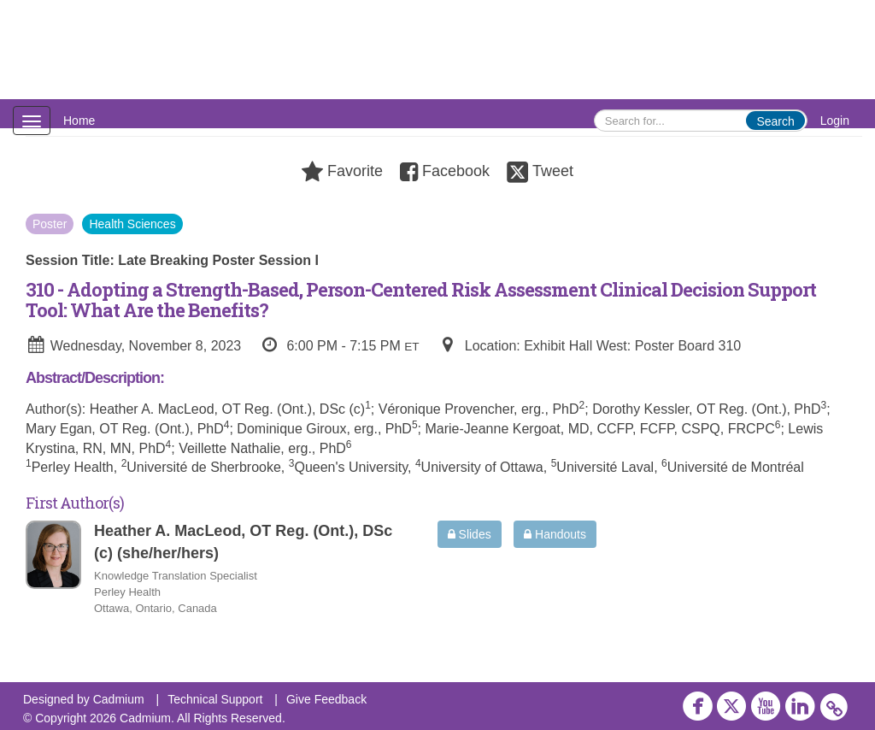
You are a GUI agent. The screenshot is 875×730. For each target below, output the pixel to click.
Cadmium (118, 699)
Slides (469, 534)
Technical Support (214, 699)
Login (834, 120)
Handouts (555, 534)
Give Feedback (326, 699)
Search (775, 121)
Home (79, 120)
